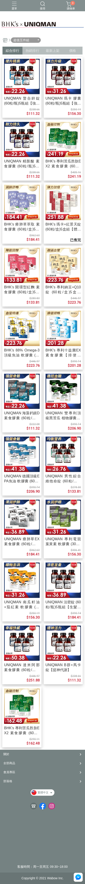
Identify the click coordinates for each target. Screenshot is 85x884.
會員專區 (9, 772)
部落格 (7, 781)
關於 (6, 754)
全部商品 (9, 763)
